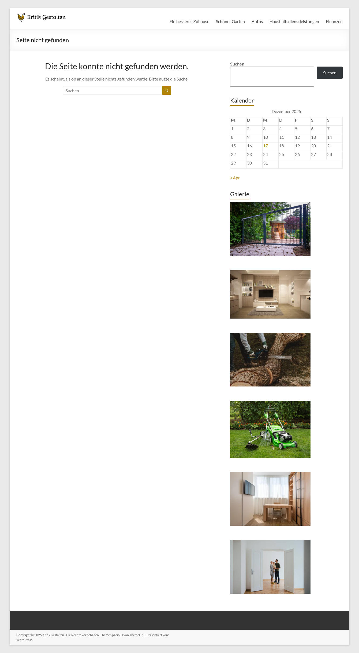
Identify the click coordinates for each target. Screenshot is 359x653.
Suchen (237, 63)
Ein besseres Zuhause (189, 21)
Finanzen (334, 21)
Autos (257, 21)
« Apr (235, 177)
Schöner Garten (230, 21)
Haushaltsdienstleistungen (294, 21)
